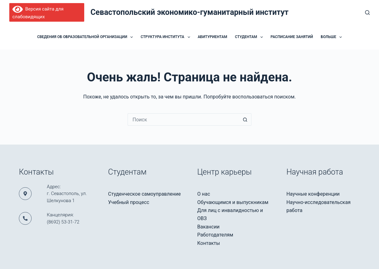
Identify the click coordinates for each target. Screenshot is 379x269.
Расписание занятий (292, 37)
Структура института (166, 37)
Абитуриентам (212, 37)
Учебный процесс (128, 202)
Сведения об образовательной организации (86, 37)
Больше (332, 37)
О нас (203, 194)
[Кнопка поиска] (245, 119)
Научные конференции (313, 194)
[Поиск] (367, 12)
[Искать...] (183, 119)
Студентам (250, 37)
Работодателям (215, 235)
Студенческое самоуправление (144, 194)
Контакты (208, 243)
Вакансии (208, 227)
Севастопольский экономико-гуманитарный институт (189, 12)
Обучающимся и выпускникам (232, 202)
